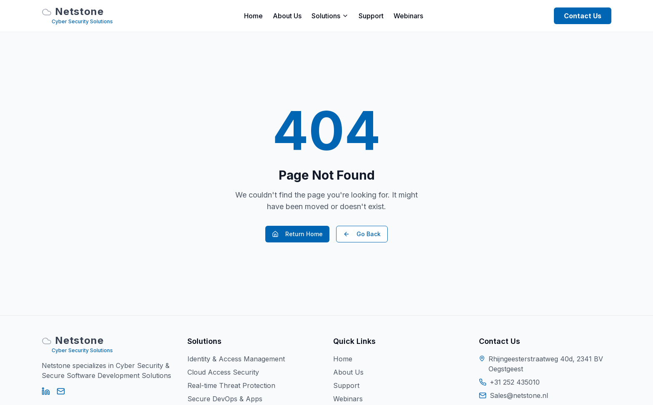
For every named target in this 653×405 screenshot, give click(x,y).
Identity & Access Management (236, 359)
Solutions (330, 16)
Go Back (362, 233)
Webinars (408, 16)
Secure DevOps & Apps (224, 399)
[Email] (61, 391)
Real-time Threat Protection (231, 385)
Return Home (297, 233)
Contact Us (582, 16)
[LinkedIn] (46, 391)
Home (253, 16)
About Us (287, 16)
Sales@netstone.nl (519, 395)
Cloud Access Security (223, 372)
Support (371, 16)
